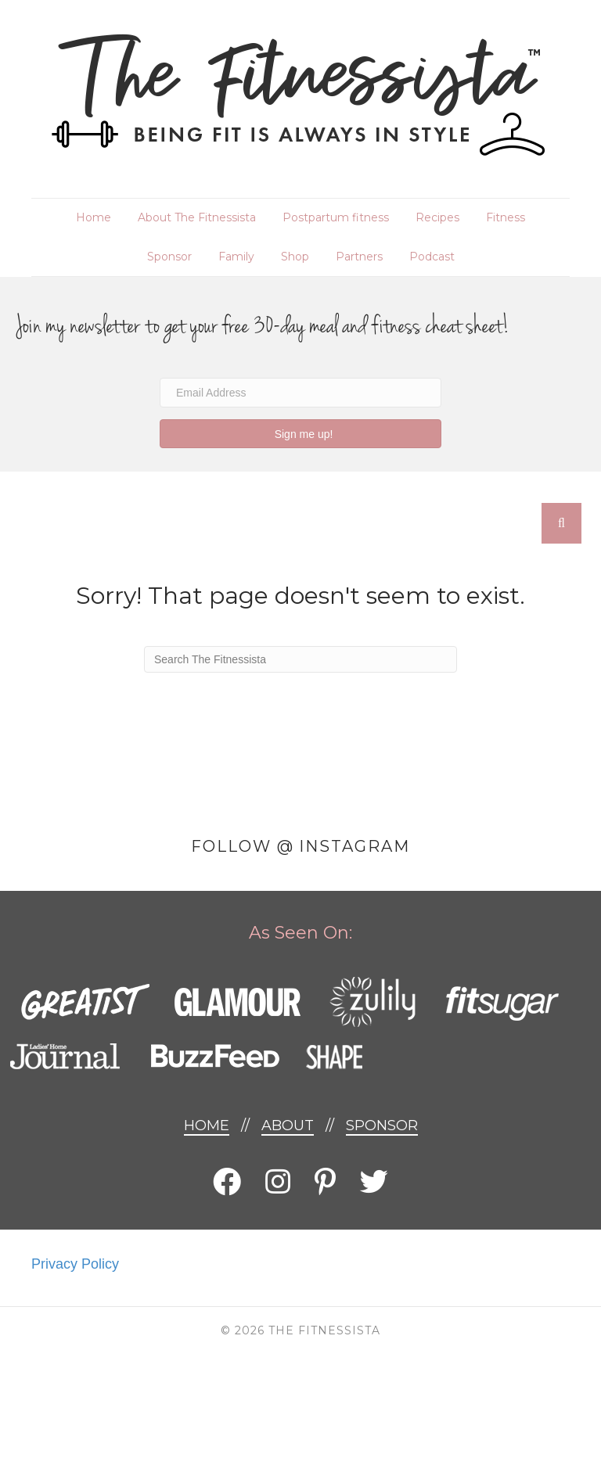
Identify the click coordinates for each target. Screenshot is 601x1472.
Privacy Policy (75, 1264)
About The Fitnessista (197, 217)
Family (236, 257)
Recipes (437, 217)
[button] (300, 433)
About (287, 1125)
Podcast (432, 257)
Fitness (505, 217)
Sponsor (169, 257)
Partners (359, 257)
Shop (295, 257)
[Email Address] (300, 392)
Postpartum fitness (336, 217)
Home (93, 217)
